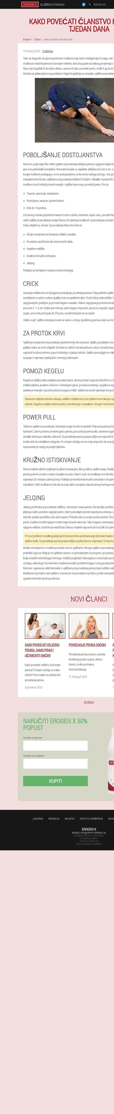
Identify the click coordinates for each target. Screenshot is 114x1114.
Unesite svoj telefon (33, 755)
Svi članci (89, 702)
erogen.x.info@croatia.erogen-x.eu (89, 832)
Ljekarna (38, 818)
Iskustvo (70, 818)
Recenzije (54, 818)
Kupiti (55, 781)
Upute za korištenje (91, 818)
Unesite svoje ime (32, 737)
